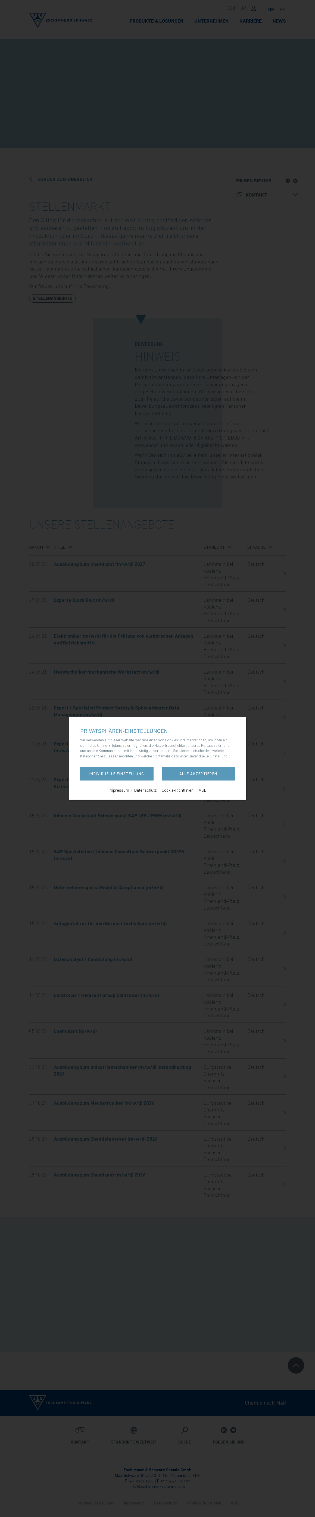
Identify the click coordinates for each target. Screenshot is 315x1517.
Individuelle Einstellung (116, 774)
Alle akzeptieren (198, 774)
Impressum (119, 790)
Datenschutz (145, 790)
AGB (203, 790)
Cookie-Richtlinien (178, 790)
